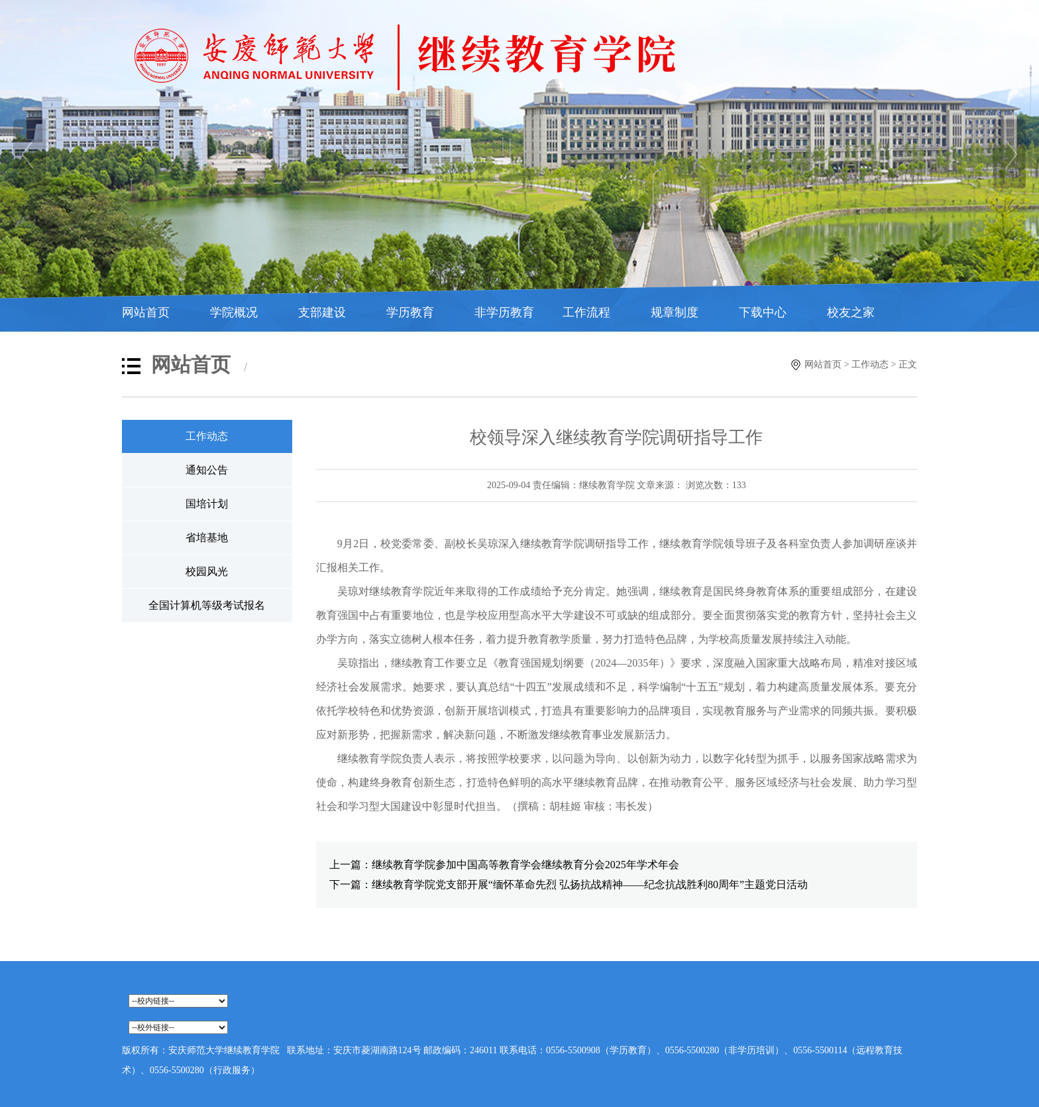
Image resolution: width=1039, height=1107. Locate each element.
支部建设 (322, 312)
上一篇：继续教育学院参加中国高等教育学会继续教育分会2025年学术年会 (504, 864)
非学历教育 (504, 312)
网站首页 (146, 312)
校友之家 (851, 312)
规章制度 (674, 312)
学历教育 (410, 312)
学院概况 (234, 312)
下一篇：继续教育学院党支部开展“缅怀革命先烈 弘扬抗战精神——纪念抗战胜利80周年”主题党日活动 (568, 884)
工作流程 (586, 312)
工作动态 (870, 364)
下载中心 (763, 312)
